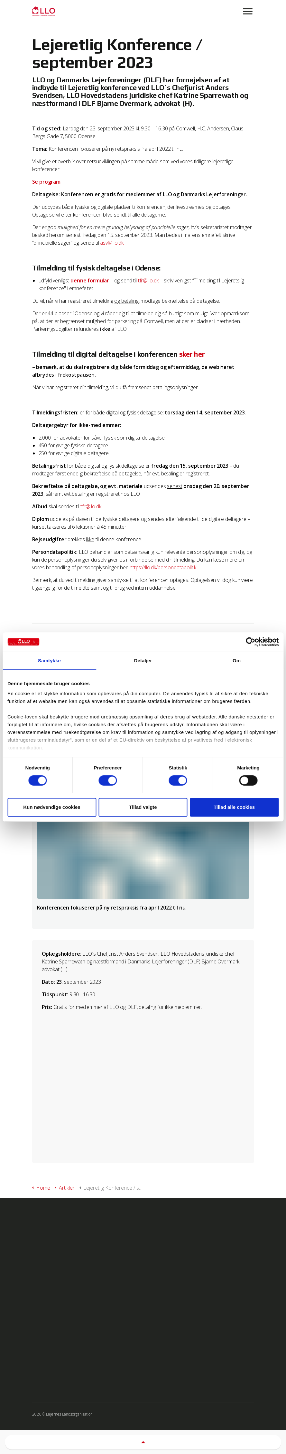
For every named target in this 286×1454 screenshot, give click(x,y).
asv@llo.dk (112, 242)
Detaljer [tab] (143, 660)
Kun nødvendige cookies (51, 807)
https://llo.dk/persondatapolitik (163, 567)
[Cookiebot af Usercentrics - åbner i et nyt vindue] (250, 642)
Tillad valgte (143, 807)
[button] (143, 1442)
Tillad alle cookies (234, 807)
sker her (192, 354)
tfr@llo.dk (148, 280)
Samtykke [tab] (49, 660)
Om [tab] (237, 660)
